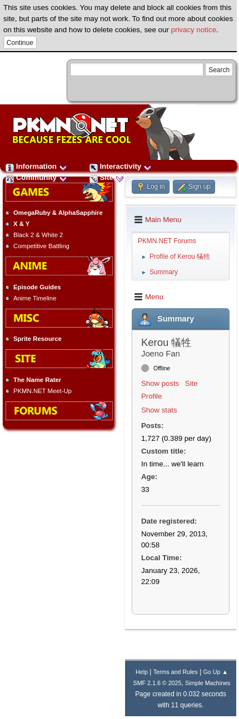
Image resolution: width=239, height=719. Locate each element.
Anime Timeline (34, 298)
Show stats (159, 410)
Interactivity (120, 166)
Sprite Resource (37, 338)
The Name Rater (37, 379)
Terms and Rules (175, 671)
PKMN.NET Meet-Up (42, 391)
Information (36, 166)
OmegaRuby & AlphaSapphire (58, 212)
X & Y (21, 223)
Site (106, 177)
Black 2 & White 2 (38, 235)
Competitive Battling (41, 246)
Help (142, 671)
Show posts (160, 383)
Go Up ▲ (215, 671)
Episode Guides (37, 287)
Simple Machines (207, 683)
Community (36, 177)
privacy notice (194, 30)
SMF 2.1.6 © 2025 (157, 683)
